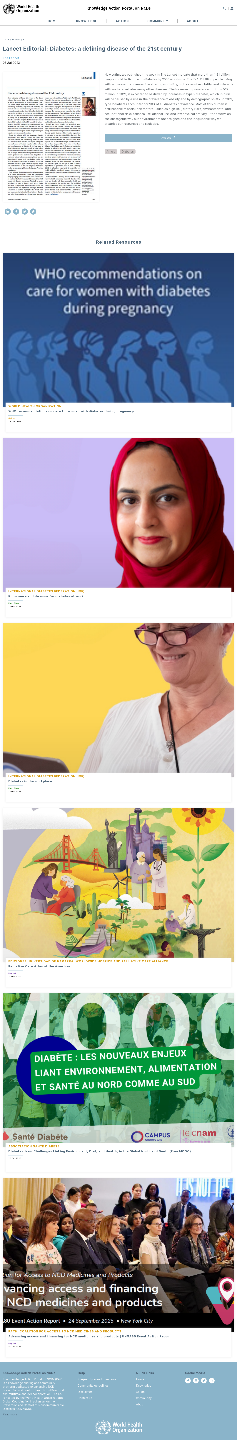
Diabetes (128, 151)
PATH (12, 1331)
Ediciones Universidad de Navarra (41, 961)
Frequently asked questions (97, 1379)
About (193, 21)
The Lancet (11, 58)
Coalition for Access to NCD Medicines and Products (70, 1331)
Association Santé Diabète (34, 1146)
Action (122, 21)
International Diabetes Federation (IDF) (46, 591)
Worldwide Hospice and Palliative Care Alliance (122, 961)
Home (53, 21)
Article (110, 151)
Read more (10, 1414)
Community (157, 21)
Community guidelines (93, 1385)
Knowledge (86, 21)
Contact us (85, 1398)
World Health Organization (35, 406)
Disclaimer (85, 1391)
